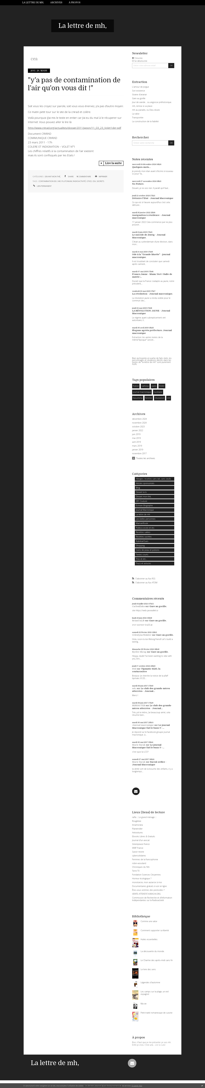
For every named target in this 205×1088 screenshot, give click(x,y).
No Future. (138, 184)
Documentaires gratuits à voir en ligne (149, 886)
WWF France (137, 848)
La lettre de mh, (33, 2)
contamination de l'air (50, 181)
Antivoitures (137, 832)
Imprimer (101, 176)
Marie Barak (138, 745)
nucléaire (158, 392)
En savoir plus (137, 1085)
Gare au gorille (138, 98)
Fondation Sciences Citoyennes (146, 874)
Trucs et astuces (143, 563)
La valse (135, 113)
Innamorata (137, 825)
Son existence (138, 90)
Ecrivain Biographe (144, 505)
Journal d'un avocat (141, 840)
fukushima (137, 398)
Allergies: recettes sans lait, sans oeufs (153, 478)
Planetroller (137, 828)
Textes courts (142, 554)
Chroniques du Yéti (140, 867)
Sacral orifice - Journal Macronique (149, 763)
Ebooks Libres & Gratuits (143, 836)
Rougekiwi (136, 821)
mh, (134, 688)
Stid (134, 669)
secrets (100, 181)
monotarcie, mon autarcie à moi (147, 882)
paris (154, 386)
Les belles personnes (145, 518)
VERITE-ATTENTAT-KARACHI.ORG (146, 893)
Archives (56, 2)
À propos (74, 2)
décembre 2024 (139, 419)
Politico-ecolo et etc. (145, 527)
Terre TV (136, 870)
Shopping (140, 545)
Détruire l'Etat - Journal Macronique (152, 198)
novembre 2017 (139, 453)
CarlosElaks (138, 606)
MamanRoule (142, 523)
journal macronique (142, 392)
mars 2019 (137, 446)
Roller (161, 386)
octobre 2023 (138, 426)
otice (89, 181)
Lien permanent (42, 186)
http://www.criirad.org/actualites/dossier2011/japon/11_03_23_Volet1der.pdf (74, 128)
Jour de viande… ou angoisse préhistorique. (152, 102)
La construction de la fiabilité (145, 121)
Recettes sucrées (144, 536)
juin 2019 (136, 434)
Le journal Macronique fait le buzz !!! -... (151, 726)
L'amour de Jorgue (140, 86)
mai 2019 (136, 438)
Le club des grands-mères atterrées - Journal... (151, 690)
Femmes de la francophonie (145, 859)
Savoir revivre (138, 851)
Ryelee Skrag (139, 652)
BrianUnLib (138, 620)
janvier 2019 (137, 449)
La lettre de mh (143, 514)
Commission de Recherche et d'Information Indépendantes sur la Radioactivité (152, 899)
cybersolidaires (139, 855)
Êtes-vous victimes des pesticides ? (148, 890)
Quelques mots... (141, 167)
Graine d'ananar (139, 94)
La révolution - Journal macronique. (152, 294)
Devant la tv (141, 492)
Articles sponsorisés (145, 483)
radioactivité (79, 181)
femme (148, 398)
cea (94, 181)
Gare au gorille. (158, 606)
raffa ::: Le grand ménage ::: (144, 817)
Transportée (137, 117)
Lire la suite (113, 163)
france (136, 386)
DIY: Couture (141, 501)
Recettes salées (143, 532)
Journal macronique (143, 725)
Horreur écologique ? (141, 878)
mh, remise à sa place (142, 106)
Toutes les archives (145, 458)
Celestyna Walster (141, 635)
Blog (138, 487)
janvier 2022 (137, 430)
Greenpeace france (141, 844)
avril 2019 (136, 442)
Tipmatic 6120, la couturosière (146, 670)
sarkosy (145, 386)
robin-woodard (139, 863)
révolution (159, 398)
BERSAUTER (138, 705)
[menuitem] (34, 2)
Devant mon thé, (53, 176)
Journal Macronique (145, 510)
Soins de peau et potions (147, 550)
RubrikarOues (142, 541)
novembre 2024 (139, 422)
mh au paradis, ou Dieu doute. (146, 110)
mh (168, 398)
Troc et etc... (141, 559)
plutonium (67, 181)
